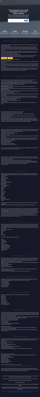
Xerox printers (25, 392)
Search (26, 20)
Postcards (9, 330)
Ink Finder (29, 392)
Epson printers (14, 392)
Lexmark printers (19, 392)
